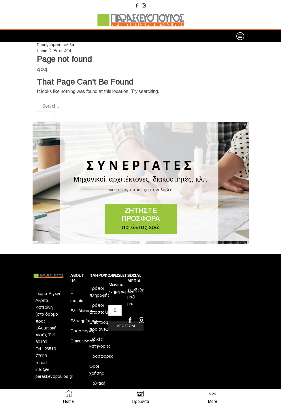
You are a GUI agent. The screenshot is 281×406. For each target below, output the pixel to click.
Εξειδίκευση (81, 310)
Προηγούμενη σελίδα (55, 44)
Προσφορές (82, 330)
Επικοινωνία (82, 340)
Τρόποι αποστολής (100, 308)
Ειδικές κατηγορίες (99, 342)
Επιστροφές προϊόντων (101, 325)
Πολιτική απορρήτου (100, 386)
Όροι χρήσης (96, 369)
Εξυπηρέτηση (83, 320)
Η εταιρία (77, 297)
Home (42, 50)
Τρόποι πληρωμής (99, 292)
